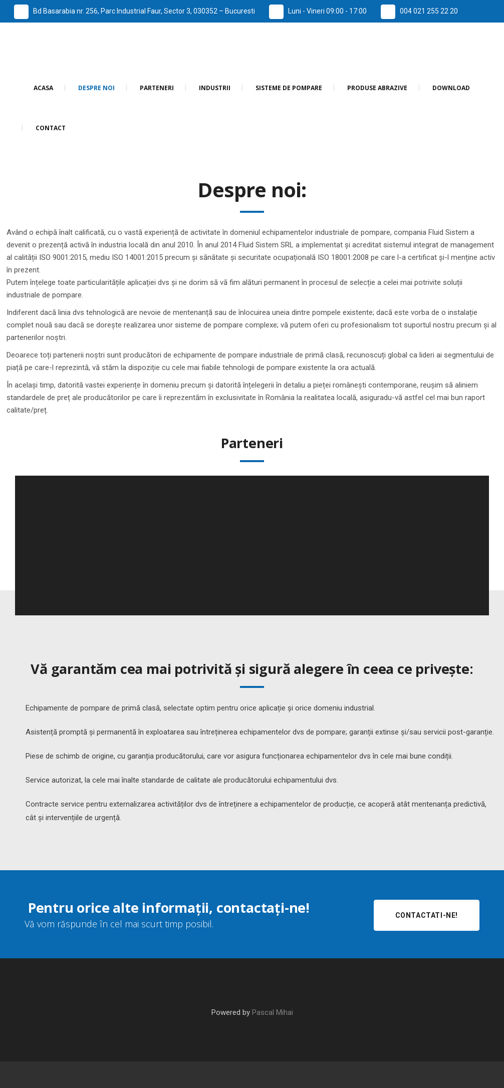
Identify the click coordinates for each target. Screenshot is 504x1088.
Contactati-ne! (426, 915)
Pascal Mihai (272, 1012)
